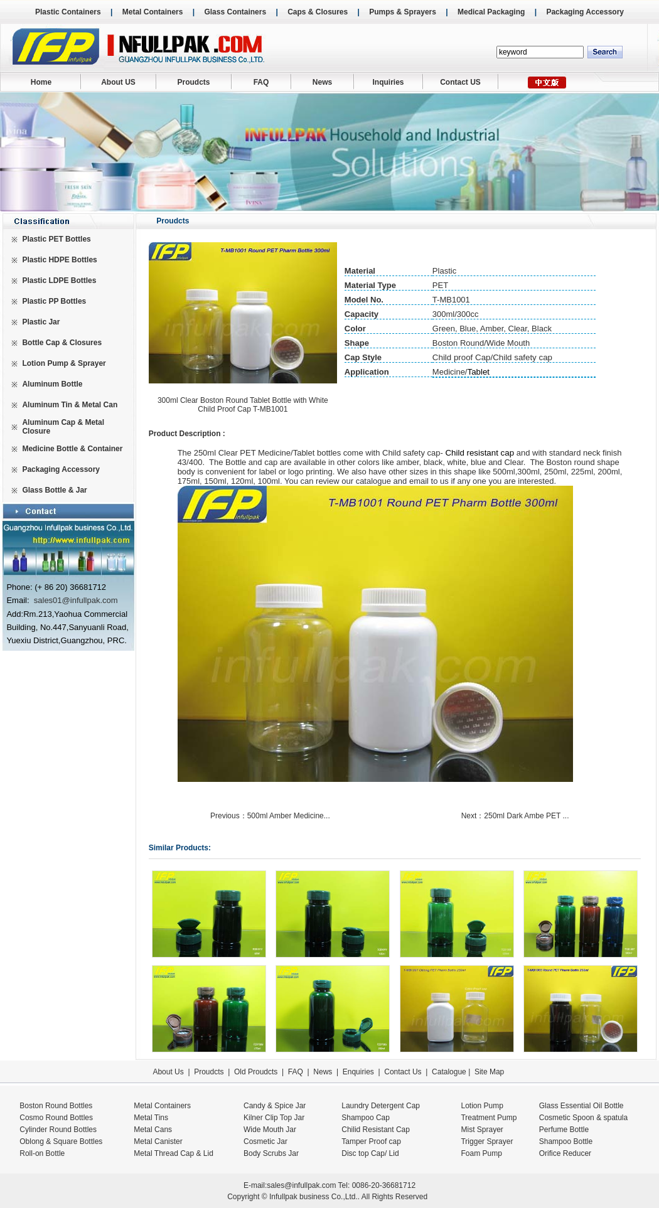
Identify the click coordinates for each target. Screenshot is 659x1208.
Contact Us (402, 1071)
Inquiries (388, 82)
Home (41, 82)
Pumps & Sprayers (402, 12)
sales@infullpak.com (301, 1185)
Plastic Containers (68, 12)
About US (118, 82)
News (322, 82)
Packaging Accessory (585, 12)
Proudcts (193, 82)
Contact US (460, 82)
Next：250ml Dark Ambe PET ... (516, 815)
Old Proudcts (255, 1071)
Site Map (489, 1071)
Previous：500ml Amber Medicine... (271, 815)
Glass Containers (235, 12)
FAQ (261, 82)
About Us (168, 1071)
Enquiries (356, 1071)
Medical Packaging (491, 12)
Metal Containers (152, 12)
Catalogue (449, 1071)
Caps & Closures (317, 12)
